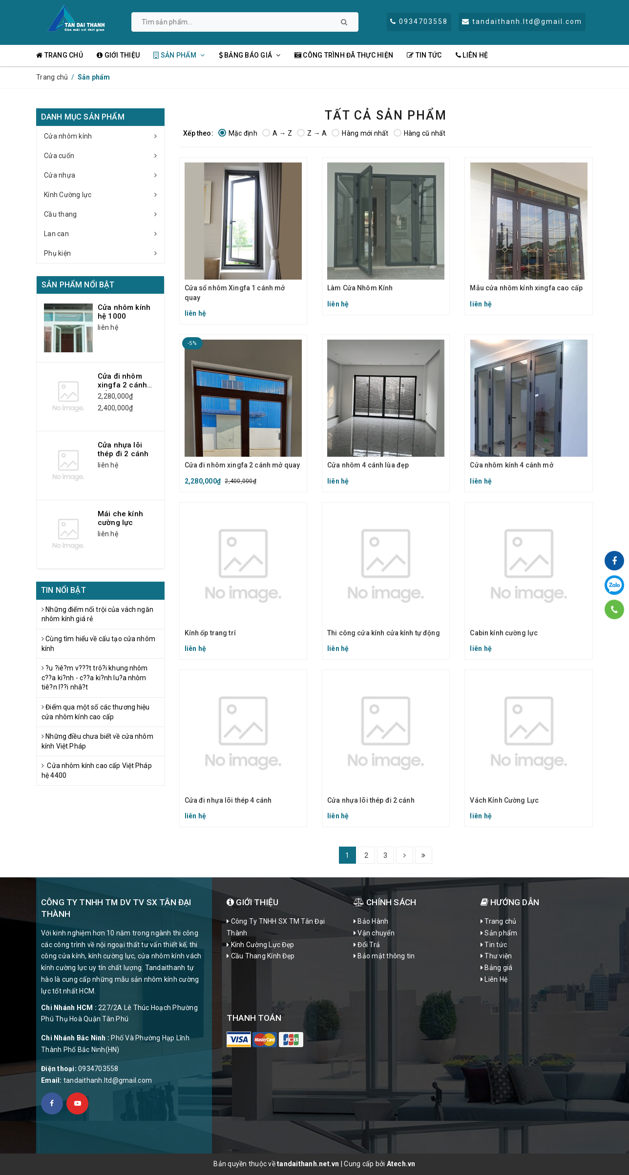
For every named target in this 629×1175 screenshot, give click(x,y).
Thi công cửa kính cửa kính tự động (383, 633)
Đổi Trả (367, 945)
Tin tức (424, 55)
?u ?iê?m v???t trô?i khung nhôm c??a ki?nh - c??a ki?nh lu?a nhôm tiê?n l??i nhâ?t (95, 677)
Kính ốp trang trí (210, 633)
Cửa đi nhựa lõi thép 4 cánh (228, 800)
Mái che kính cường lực (120, 518)
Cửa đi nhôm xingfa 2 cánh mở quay (242, 465)
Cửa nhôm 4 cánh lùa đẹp (368, 465)
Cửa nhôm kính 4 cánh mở (511, 465)
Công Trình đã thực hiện (343, 55)
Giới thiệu (118, 55)
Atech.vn (401, 1164)
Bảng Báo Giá (250, 55)
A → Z (277, 133)
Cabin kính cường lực (504, 633)
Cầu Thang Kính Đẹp (260, 956)
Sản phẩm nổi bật (78, 284)
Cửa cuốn (104, 155)
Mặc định (237, 133)
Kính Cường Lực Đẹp (260, 945)
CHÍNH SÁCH (385, 902)
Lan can (104, 233)
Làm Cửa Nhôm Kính (360, 288)
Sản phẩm (179, 55)
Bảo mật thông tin (384, 956)
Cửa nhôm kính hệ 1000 (124, 312)
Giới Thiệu (252, 902)
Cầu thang (104, 214)
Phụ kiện (104, 253)
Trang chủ (59, 55)
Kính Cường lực (104, 194)
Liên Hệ (472, 55)
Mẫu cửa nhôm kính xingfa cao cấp (526, 288)
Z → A (312, 133)
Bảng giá (497, 968)
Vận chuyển (374, 933)
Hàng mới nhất (360, 133)
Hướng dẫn (510, 902)
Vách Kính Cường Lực (504, 800)
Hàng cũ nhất (420, 133)
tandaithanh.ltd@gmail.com (107, 1080)
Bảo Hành (371, 921)
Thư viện (496, 956)
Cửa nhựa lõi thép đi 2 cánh (371, 800)
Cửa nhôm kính (104, 136)
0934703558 (98, 1069)
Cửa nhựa (104, 175)
